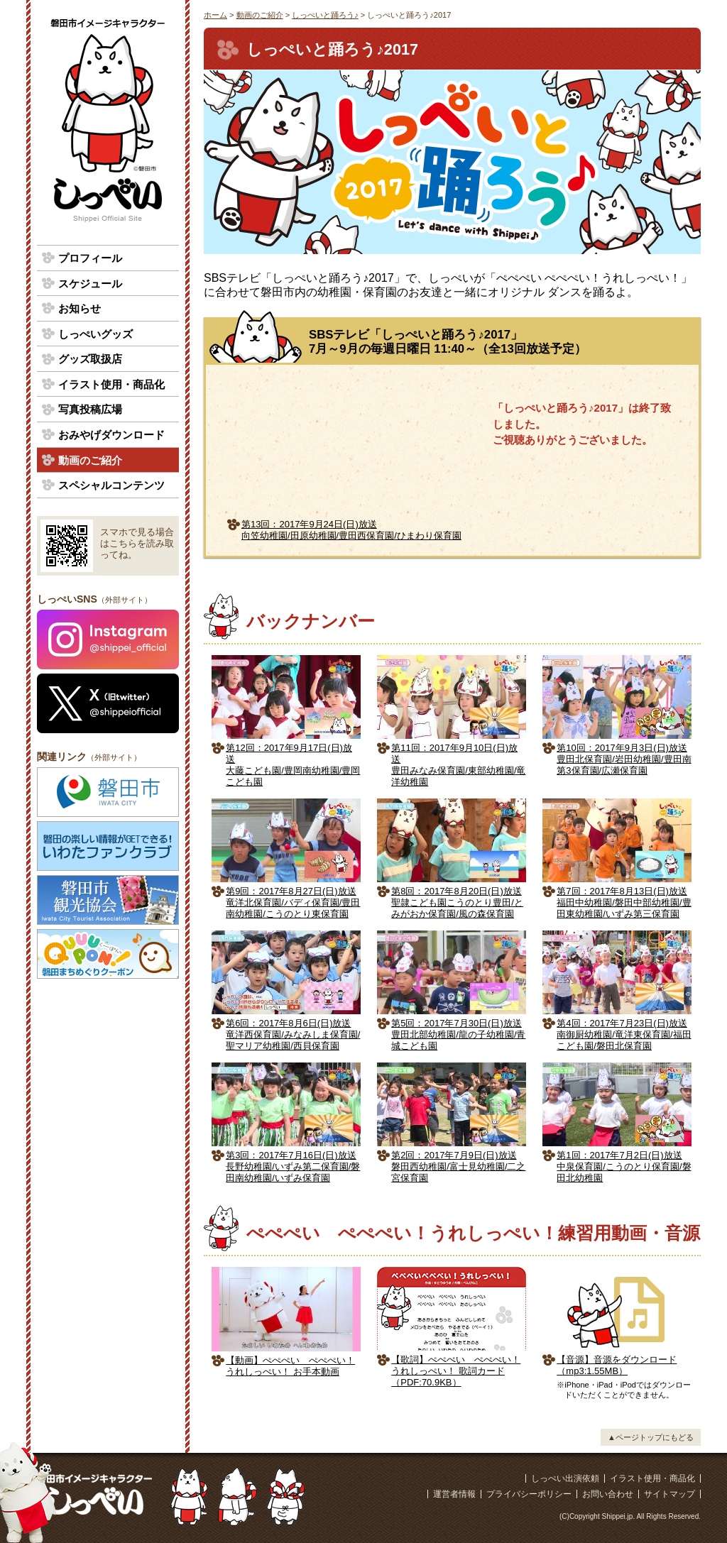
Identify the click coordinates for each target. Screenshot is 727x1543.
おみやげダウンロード (111, 435)
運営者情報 (454, 1494)
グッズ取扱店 (90, 359)
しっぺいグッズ (95, 334)
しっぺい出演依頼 (565, 1478)
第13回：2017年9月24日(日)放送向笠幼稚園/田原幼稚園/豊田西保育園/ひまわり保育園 (351, 530)
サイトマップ (669, 1494)
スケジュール (90, 284)
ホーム (215, 15)
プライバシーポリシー (529, 1494)
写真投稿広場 (90, 409)
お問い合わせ (607, 1494)
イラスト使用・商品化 (111, 384)
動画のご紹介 (259, 15)
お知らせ (79, 308)
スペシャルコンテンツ (111, 485)
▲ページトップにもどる (651, 1437)
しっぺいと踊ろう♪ (325, 15)
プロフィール (90, 258)
